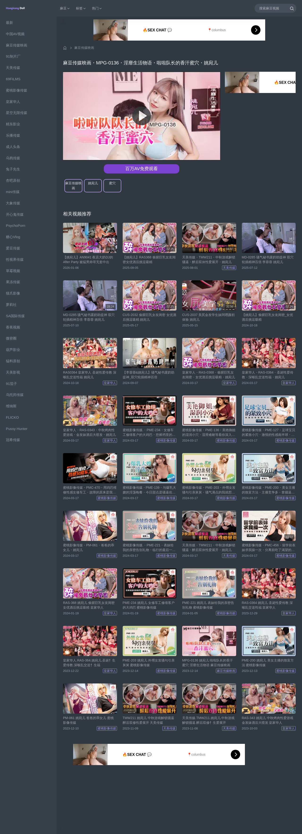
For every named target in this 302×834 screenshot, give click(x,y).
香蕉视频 (13, 327)
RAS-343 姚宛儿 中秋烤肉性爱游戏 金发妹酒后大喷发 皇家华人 (268, 720)
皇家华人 (13, 102)
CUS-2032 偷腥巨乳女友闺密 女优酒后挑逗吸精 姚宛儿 (149, 317)
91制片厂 (13, 56)
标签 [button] (81, 8)
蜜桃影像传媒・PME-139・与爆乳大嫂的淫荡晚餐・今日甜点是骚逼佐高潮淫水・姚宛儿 (149, 490)
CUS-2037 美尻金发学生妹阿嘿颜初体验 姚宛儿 (208, 317)
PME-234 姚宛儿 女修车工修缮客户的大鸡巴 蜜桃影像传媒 (149, 605)
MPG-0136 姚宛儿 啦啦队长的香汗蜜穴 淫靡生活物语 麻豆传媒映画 (207, 662)
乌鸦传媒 (13, 158)
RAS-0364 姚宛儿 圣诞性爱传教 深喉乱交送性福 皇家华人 (267, 605)
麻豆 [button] (65, 8)
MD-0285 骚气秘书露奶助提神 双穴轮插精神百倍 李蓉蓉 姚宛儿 (268, 259)
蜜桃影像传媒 (16, 90)
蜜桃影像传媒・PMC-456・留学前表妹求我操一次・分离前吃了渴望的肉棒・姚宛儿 (268, 547)
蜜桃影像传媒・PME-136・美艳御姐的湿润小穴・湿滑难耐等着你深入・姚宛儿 (208, 432)
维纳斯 (11, 406)
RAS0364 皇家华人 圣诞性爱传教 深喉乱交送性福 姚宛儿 (89, 375)
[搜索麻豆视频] (275, 8)
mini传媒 (13, 192)
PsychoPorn (15, 225)
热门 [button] (97, 8)
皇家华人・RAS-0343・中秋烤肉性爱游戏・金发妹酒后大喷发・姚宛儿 (89, 432)
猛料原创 (13, 361)
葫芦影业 (13, 350)
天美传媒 (13, 68)
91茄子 (11, 384)
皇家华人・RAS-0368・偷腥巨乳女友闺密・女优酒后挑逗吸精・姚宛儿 (208, 375)
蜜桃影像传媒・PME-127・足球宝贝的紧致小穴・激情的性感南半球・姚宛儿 (268, 432)
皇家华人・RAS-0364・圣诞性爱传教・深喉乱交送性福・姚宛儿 (268, 375)
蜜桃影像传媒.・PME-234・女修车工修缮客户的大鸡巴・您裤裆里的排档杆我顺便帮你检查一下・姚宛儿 (149, 432)
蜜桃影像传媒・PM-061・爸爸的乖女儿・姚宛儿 (88, 547)
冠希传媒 (13, 440)
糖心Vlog (13, 237)
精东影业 (13, 124)
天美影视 (13, 372)
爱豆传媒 (13, 248)
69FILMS (13, 79)
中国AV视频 (15, 34)
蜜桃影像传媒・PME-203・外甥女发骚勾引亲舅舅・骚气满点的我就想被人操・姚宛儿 (208, 490)
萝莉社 (11, 305)
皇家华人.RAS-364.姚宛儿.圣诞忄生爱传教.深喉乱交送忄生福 (89, 662)
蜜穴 (112, 183)
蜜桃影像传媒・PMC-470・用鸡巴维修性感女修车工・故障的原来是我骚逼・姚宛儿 (90, 490)
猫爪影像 (13, 293)
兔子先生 (13, 169)
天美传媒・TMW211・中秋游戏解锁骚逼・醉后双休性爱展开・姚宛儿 (208, 259)
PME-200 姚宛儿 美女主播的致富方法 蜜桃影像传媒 (268, 662)
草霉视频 (13, 271)
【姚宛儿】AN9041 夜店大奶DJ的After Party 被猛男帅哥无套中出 (88, 259)
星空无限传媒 (16, 113)
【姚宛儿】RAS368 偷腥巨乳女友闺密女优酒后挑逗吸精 (149, 259)
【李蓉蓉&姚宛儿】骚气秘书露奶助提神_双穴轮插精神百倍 (148, 375)
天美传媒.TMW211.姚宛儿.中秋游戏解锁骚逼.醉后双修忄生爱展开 (208, 720)
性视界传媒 (15, 259)
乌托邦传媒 (15, 395)
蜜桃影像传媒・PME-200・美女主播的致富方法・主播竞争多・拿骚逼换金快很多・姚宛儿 (268, 490)
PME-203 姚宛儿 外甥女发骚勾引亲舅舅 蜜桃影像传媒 (149, 662)
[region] (28, 425)
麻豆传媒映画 (16, 45)
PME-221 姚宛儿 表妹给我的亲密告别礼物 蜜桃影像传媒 (208, 605)
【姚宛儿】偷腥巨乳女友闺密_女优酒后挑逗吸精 (267, 317)
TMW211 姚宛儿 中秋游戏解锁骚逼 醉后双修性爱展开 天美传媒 (148, 720)
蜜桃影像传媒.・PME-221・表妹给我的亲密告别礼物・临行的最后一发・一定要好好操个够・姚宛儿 (148, 547)
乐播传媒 (13, 135)
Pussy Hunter (16, 429)
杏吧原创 (13, 180)
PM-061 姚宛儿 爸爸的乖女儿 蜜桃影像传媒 (88, 720)
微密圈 (11, 338)
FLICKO (12, 417)
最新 (9, 23)
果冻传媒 (13, 282)
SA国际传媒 (15, 316)
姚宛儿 (93, 183)
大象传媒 (13, 203)
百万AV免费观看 (141, 168)
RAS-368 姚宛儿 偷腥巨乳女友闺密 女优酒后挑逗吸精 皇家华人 (89, 605)
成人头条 (13, 147)
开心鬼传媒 (15, 214)
